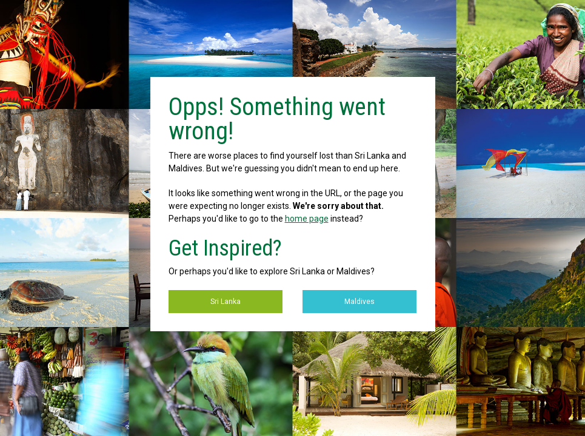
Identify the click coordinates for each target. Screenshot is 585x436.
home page (307, 218)
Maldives (359, 301)
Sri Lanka (225, 301)
